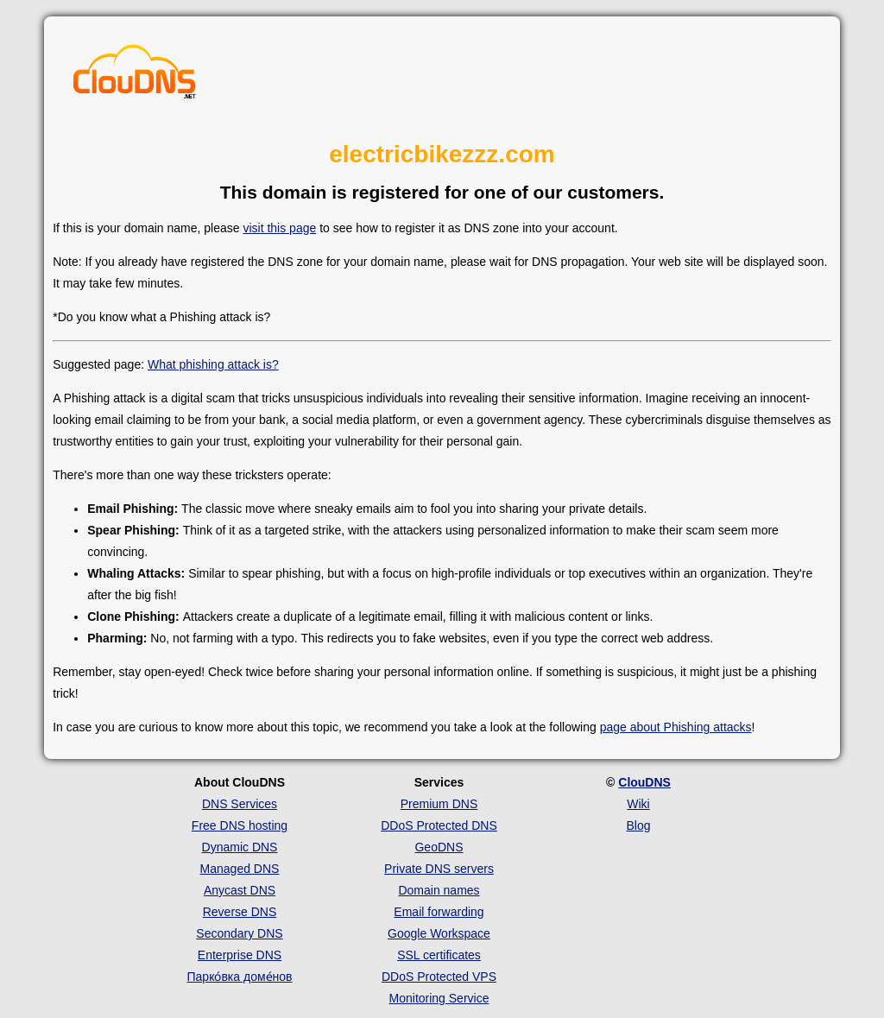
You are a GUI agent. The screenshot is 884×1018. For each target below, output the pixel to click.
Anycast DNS (239, 890)
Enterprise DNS (239, 955)
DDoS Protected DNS (439, 825)
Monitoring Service (439, 998)
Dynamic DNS (240, 847)
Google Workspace (439, 933)
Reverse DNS (240, 912)
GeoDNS (438, 847)
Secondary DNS (239, 933)
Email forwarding (438, 912)
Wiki (638, 804)
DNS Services (239, 804)
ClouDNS (644, 782)
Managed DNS (240, 869)
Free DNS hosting (239, 825)
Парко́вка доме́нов (240, 976)
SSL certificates (439, 955)
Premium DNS (439, 804)
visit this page (279, 228)
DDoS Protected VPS (439, 976)
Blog (638, 825)
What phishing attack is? (213, 364)
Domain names (438, 890)
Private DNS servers (439, 869)
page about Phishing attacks (676, 727)
